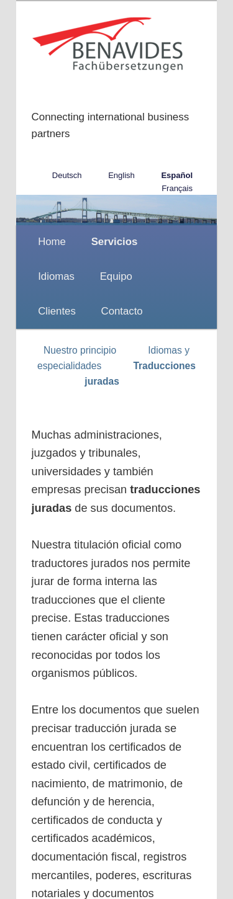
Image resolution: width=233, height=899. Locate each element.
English (121, 175)
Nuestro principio (79, 350)
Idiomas (56, 276)
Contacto (122, 311)
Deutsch (67, 175)
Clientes (57, 311)
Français (177, 188)
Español (177, 175)
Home (52, 242)
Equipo (116, 276)
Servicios (114, 242)
